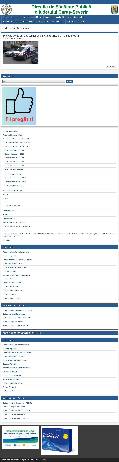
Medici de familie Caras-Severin (14, 222)
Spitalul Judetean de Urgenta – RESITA (17, 310)
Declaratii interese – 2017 (14, 186)
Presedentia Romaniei (11, 287)
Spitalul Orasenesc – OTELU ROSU (16, 325)
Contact (82, 21)
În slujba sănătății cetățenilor (13, 190)
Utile (6, 202)
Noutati (5, 194)
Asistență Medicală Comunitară (51, 21)
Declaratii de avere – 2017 (14, 158)
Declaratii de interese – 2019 (15, 178)
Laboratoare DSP (9, 218)
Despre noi (7, 17)
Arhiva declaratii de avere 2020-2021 (16, 139)
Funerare (6, 214)
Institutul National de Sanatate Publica (17, 275)
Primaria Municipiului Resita (13, 290)
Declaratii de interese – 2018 (15, 182)
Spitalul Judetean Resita (11, 298)
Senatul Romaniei (9, 294)
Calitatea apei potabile (13, 206)
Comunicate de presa (10, 131)
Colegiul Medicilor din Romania (14, 263)
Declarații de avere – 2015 (14, 165)
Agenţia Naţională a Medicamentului (16, 252)
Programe (6, 230)
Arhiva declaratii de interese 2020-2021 (17, 143)
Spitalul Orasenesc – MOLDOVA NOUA (17, 318)
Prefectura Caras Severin (12, 283)
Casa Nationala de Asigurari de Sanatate (17, 260)
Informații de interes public (28, 17)
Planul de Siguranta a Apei (12, 135)
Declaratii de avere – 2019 (14, 150)
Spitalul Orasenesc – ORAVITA (14, 322)
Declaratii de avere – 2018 (14, 154)
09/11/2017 (9, 39)
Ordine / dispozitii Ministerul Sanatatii (16, 226)
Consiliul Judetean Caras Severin (15, 267)
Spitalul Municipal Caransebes (14, 314)
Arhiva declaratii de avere (14, 169)
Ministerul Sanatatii (10, 279)
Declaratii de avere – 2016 (14, 162)
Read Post (111, 66)
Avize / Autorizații (75, 17)
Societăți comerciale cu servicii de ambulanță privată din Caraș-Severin (41, 35)
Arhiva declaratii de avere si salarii (15, 146)
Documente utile (9, 211)
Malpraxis (71, 21)
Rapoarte (6, 240)
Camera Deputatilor (10, 256)
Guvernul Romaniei (10, 271)
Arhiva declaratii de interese (13, 174)
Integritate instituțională (54, 17)
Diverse (19, 39)
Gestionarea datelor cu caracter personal (19, 21)
